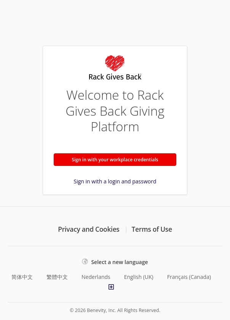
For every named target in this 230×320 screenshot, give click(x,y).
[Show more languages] (111, 287)
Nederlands (95, 276)
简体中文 (22, 276)
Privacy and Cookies (88, 229)
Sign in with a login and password (115, 181)
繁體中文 (57, 276)
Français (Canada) (189, 276)
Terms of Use (152, 229)
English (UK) (138, 276)
